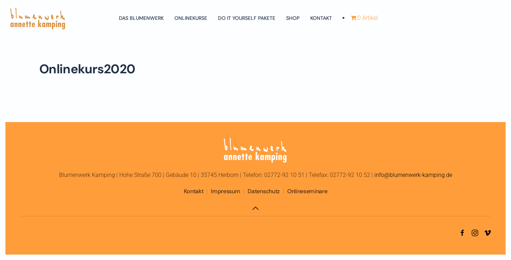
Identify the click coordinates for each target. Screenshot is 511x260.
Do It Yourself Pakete (246, 18)
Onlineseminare (307, 191)
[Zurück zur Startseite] (37, 18)
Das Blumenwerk (141, 18)
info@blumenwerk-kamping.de (413, 175)
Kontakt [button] (321, 18)
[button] (255, 208)
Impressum (225, 191)
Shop (292, 18)
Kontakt (194, 191)
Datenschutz (263, 191)
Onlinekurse (190, 18)
